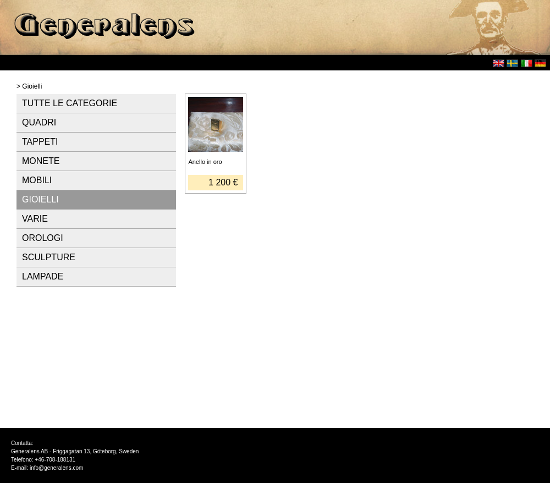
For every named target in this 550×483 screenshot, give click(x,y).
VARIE (35, 218)
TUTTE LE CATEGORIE (69, 103)
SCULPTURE (48, 257)
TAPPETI (40, 141)
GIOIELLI (40, 199)
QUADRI (39, 122)
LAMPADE (42, 276)
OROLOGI (42, 238)
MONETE (40, 161)
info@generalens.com (56, 468)
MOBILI (37, 180)
